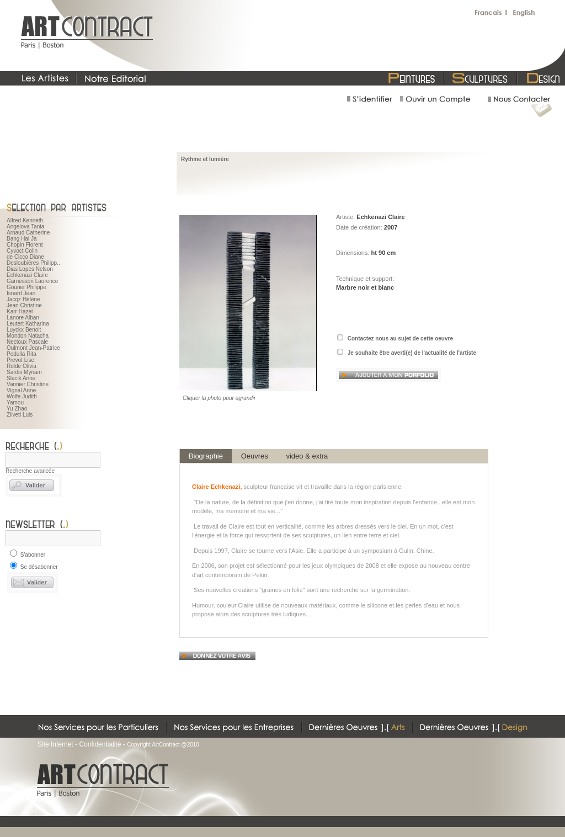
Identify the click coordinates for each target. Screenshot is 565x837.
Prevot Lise (20, 360)
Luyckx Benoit (24, 330)
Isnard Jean (21, 293)
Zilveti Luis (20, 415)
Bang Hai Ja (21, 239)
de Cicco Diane (25, 257)
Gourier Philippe (26, 287)
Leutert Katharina (28, 324)
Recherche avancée (30, 471)
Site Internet (55, 744)
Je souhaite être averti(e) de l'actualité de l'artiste (412, 353)
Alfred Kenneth (25, 220)
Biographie (206, 456)
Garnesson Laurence (32, 281)
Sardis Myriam (24, 372)
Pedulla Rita (21, 354)
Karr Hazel (20, 311)
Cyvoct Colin (22, 251)
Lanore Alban (23, 317)
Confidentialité (100, 744)
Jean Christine (24, 305)
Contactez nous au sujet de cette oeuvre (400, 338)
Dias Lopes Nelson (30, 269)
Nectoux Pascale (27, 342)
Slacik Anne (21, 378)
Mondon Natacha (28, 336)
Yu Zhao (17, 409)
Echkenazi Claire (27, 275)
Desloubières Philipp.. (33, 263)
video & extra (307, 456)
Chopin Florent (25, 245)
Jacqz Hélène (23, 299)
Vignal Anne (21, 390)
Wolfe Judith (22, 396)
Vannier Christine (28, 384)
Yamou (15, 402)
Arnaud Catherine (28, 233)
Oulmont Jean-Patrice (33, 348)
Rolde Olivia (21, 366)
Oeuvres (254, 456)
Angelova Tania (25, 226)
